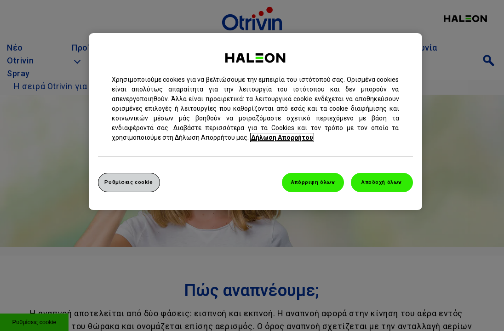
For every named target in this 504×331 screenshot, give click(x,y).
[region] (255, 121)
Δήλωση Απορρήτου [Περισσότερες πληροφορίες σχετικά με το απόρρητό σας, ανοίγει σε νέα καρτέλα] (282, 137)
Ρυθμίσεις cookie (128, 182)
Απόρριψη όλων (313, 182)
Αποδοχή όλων (381, 182)
